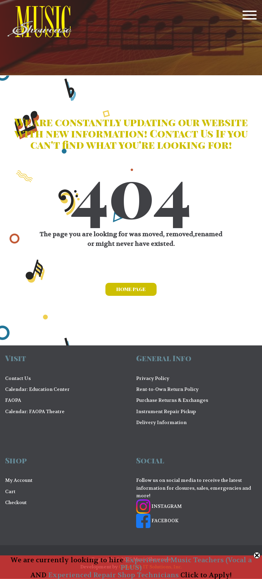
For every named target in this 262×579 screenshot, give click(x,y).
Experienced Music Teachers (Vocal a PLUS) (186, 564)
